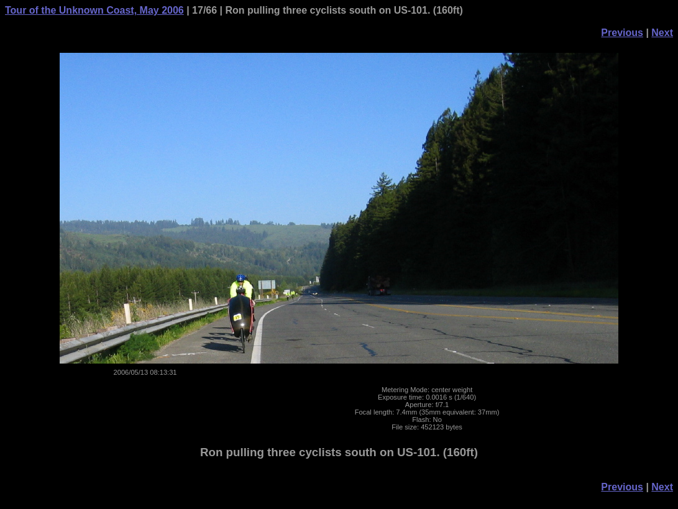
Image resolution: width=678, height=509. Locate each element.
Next (662, 32)
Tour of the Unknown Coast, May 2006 (94, 10)
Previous (622, 32)
